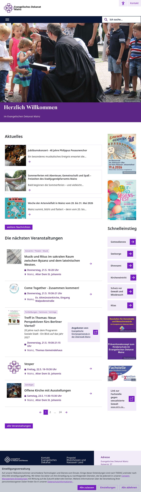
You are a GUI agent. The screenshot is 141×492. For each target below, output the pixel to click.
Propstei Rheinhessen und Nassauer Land (76, 460)
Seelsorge (116, 253)
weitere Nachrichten (18, 227)
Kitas (113, 305)
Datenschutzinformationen (60, 481)
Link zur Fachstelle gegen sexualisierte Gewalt (117, 397)
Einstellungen (107, 487)
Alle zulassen (87, 487)
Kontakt (134, 3)
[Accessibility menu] (123, 3)
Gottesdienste (118, 241)
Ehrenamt (116, 265)
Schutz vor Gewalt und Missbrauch (117, 291)
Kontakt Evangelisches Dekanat (49, 460)
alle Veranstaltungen (19, 425)
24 (60, 412)
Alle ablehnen (129, 487)
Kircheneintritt (119, 277)
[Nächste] (66, 412)
